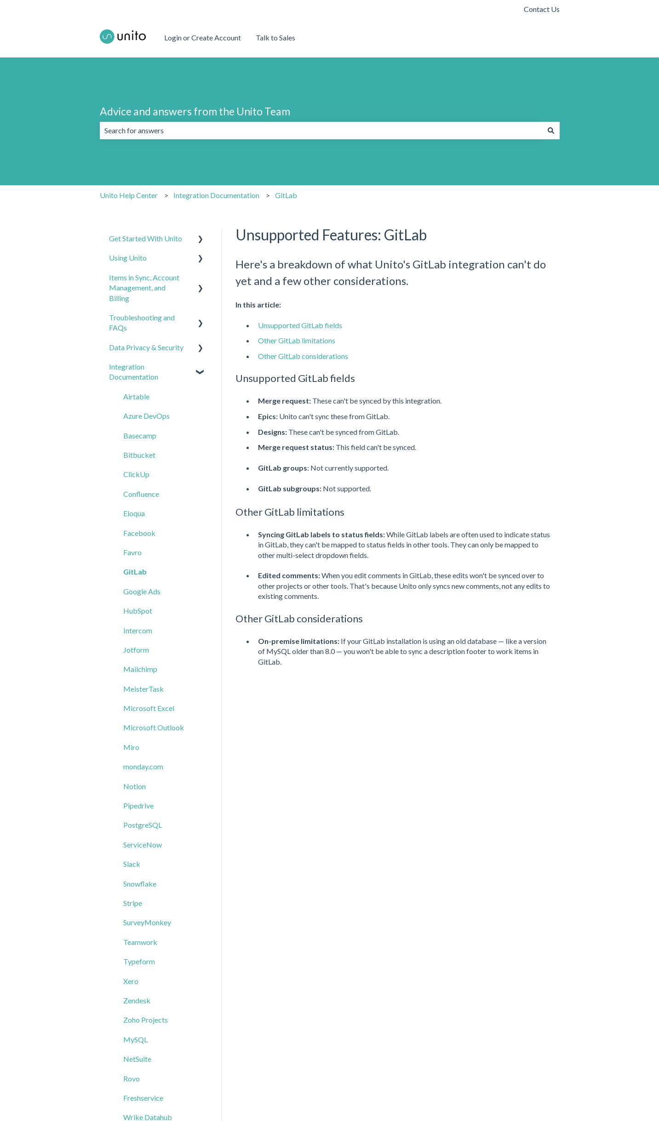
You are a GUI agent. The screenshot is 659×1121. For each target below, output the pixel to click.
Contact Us (542, 9)
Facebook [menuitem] (139, 533)
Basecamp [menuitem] (139, 435)
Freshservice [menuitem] (143, 1097)
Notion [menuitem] (134, 786)
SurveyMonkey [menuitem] (147, 922)
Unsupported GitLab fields (300, 325)
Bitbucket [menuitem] (139, 454)
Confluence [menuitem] (141, 493)
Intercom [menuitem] (137, 630)
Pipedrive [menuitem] (138, 805)
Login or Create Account (202, 37)
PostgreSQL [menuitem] (142, 824)
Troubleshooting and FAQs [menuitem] (142, 322)
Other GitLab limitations (296, 340)
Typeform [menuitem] (139, 961)
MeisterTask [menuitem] (143, 688)
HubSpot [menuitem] (137, 610)
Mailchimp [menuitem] (140, 669)
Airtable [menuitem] (136, 396)
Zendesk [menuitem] (136, 1000)
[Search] (551, 130)
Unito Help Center (129, 195)
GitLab (286, 195)
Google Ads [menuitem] (141, 591)
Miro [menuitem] (131, 747)
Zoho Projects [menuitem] (145, 1019)
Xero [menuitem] (130, 981)
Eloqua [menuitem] (134, 513)
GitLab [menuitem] (135, 571)
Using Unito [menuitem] (128, 257)
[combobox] (321, 130)
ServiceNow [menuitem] (142, 844)
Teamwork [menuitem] (140, 942)
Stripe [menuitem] (132, 903)
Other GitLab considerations (303, 356)
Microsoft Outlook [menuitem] (153, 727)
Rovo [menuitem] (131, 1078)
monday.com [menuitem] (143, 766)
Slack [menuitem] (131, 863)
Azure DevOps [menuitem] (146, 415)
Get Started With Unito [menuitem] (145, 238)
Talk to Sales (275, 37)
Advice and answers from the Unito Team (195, 111)
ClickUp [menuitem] (136, 474)
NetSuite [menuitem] (137, 1058)
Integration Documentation (216, 195)
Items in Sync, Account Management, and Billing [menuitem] (144, 287)
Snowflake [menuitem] (139, 883)
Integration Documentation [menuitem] (133, 371)
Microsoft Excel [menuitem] (148, 708)
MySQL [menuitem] (135, 1039)
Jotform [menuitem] (136, 649)
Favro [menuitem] (132, 552)
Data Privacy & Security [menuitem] (146, 347)
